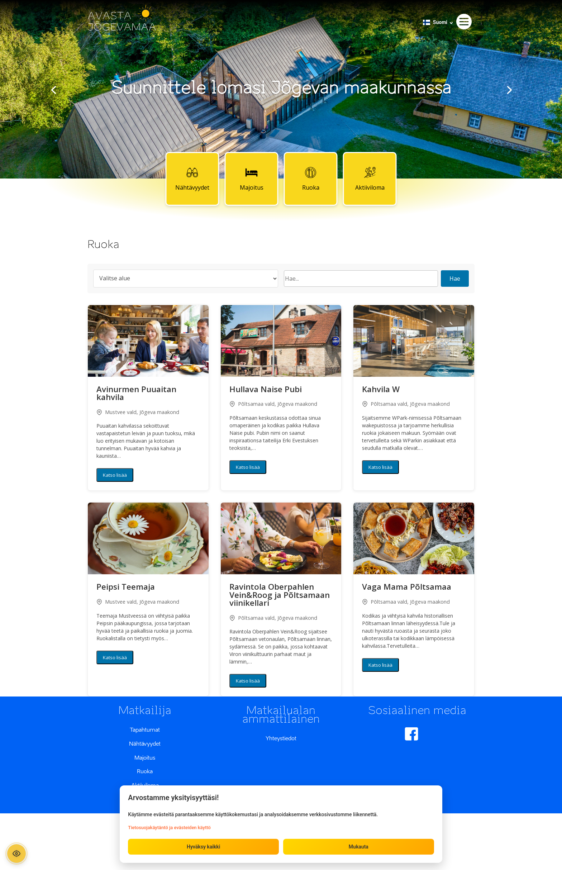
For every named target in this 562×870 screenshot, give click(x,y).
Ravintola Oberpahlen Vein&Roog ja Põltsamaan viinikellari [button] (279, 595)
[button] (148, 341)
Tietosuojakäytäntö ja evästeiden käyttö (169, 827)
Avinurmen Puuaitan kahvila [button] (136, 394)
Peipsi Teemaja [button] (125, 587)
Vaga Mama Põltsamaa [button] (406, 587)
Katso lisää (115, 475)
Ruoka (310, 178)
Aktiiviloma (370, 178)
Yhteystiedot (281, 738)
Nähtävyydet (192, 178)
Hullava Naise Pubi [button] (265, 390)
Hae (454, 278)
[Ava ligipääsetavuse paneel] (17, 853)
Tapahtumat (145, 729)
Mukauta (358, 846)
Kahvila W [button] (381, 390)
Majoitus (251, 178)
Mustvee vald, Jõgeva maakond (137, 412)
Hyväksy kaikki (203, 846)
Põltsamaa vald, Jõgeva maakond (273, 403)
